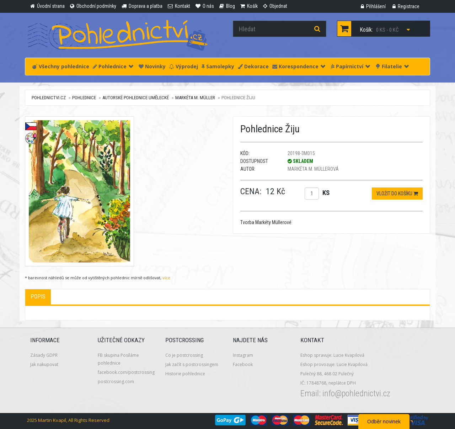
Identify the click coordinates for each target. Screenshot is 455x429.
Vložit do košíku (397, 193)
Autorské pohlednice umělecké (135, 97)
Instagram (243, 355)
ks (326, 193)
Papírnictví (350, 66)
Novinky (152, 66)
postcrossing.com (116, 381)
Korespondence (298, 66)
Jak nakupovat (44, 364)
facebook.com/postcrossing (126, 372)
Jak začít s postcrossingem (191, 364)
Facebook (243, 364)
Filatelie (392, 66)
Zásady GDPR (44, 355)
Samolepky (218, 66)
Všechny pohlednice (60, 66)
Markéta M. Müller (195, 97)
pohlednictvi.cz (49, 97)
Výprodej (183, 66)
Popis (38, 296)
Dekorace (253, 66)
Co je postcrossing (184, 355)
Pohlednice (113, 66)
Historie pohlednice (185, 374)
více (166, 277)
